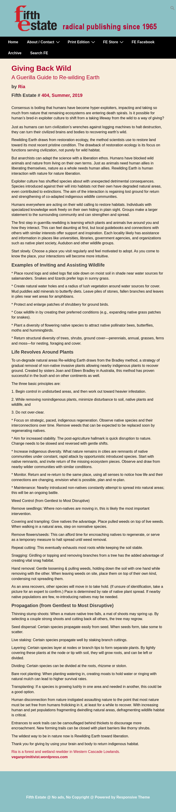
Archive (15, 53)
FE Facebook (143, 42)
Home (13, 42)
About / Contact (44, 42)
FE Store (114, 42)
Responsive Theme (133, 797)
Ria (21, 86)
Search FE (39, 53)
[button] (172, 9)
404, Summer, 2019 (61, 95)
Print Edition (82, 42)
